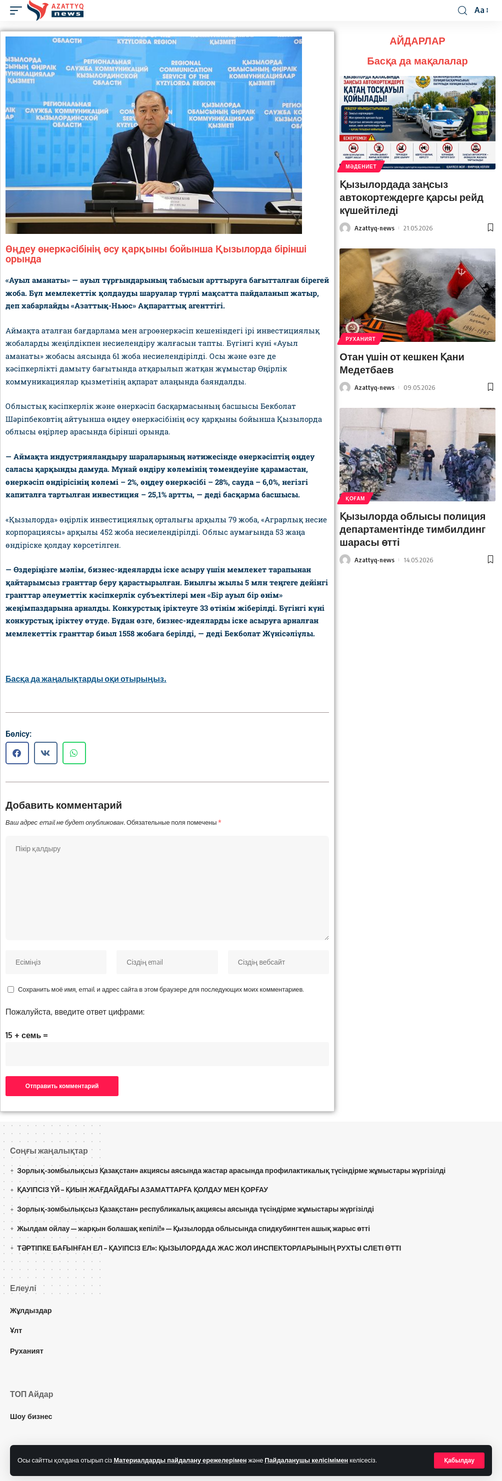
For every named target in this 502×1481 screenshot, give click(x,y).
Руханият (361, 339)
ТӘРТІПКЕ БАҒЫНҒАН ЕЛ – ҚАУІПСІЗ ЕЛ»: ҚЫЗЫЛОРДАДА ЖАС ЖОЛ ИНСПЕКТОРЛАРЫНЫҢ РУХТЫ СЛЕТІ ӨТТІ (209, 1248)
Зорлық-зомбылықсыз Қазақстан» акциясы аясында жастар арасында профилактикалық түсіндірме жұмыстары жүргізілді (231, 1170)
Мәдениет (361, 166)
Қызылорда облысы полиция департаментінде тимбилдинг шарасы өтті (413, 528)
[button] (17, 753)
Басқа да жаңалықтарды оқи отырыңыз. (86, 679)
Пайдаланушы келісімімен (306, 1460)
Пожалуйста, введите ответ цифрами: (75, 1012)
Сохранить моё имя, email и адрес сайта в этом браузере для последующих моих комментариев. (161, 989)
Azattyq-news (374, 228)
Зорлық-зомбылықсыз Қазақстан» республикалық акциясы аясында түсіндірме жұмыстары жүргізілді (195, 1209)
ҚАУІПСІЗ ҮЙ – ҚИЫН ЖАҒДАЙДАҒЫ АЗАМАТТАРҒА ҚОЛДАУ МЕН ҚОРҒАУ (142, 1190)
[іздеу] (463, 10)
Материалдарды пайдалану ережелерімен (180, 1460)
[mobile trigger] (18, 10)
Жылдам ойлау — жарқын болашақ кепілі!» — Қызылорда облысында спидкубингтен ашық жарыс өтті (193, 1228)
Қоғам (355, 498)
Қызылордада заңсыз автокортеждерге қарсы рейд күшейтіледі (412, 196)
